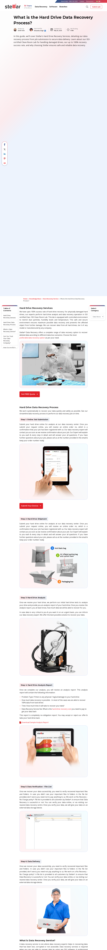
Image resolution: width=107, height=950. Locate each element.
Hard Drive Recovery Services (9, 316)
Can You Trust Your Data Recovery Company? (8, 339)
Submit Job (96, 7)
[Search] (87, 6)
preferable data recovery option (32, 338)
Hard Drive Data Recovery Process (9, 323)
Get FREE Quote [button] (29, 394)
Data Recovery (41, 6)
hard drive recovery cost (61, 709)
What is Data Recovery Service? (9, 330)
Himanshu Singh (39, 31)
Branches (63, 6)
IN (98, 1)
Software (53, 6)
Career (82, 1)
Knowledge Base (35, 299)
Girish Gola (21, 30)
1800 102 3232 (73, 1)
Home (25, 299)
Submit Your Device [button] (31, 506)
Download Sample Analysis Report (35, 722)
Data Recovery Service (50, 299)
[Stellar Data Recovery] (13, 6)
